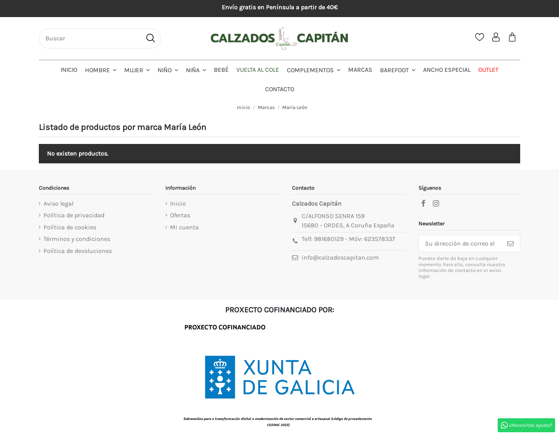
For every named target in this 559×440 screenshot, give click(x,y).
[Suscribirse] (510, 243)
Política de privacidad (73, 215)
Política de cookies (69, 227)
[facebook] (423, 203)
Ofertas (180, 215)
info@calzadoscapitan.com (340, 257)
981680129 (329, 239)
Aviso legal (58, 203)
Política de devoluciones (77, 251)
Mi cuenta (184, 227)
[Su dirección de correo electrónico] (460, 243)
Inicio (178, 203)
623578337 (379, 239)
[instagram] (436, 203)
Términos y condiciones (76, 239)
